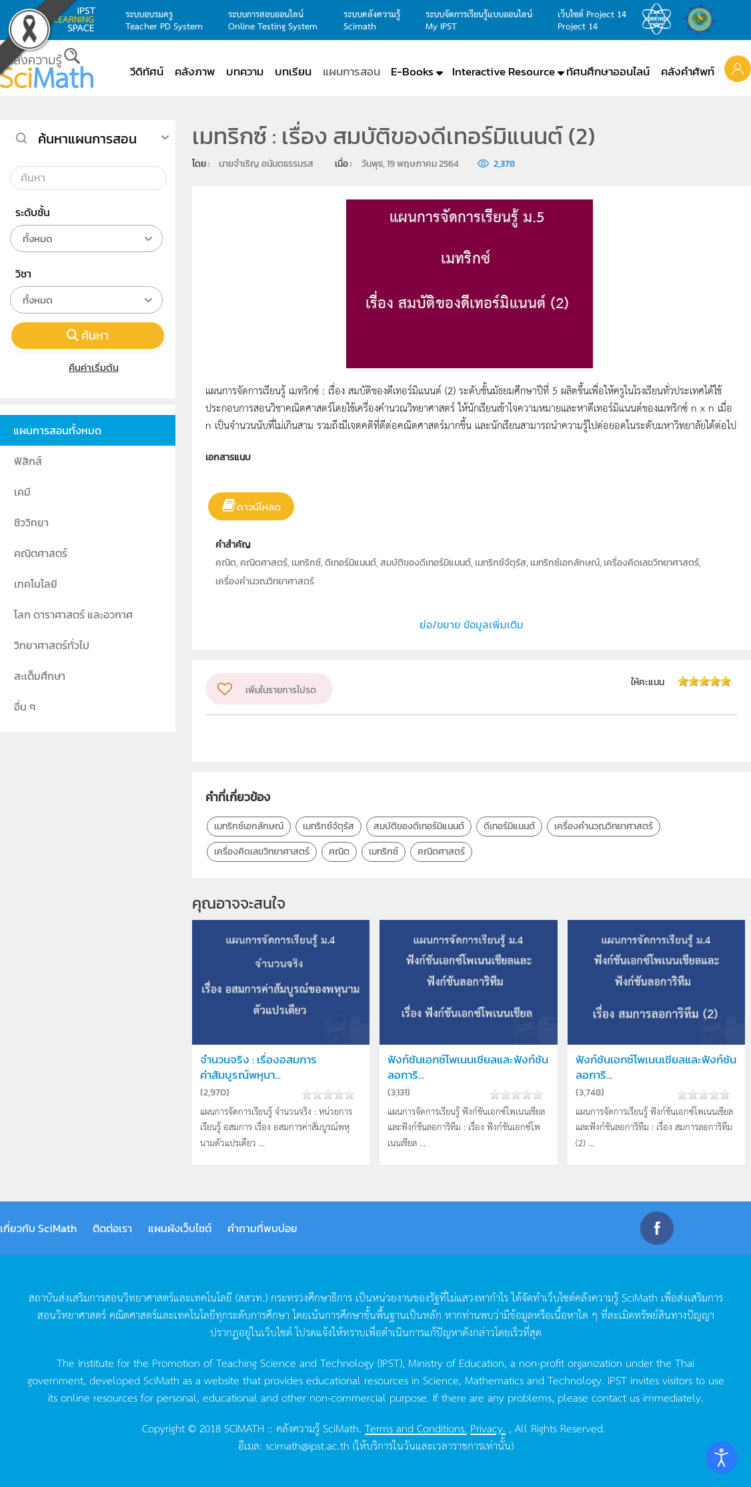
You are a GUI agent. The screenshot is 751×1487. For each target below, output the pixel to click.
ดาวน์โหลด (259, 506)
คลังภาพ (195, 71)
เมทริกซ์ (383, 852)
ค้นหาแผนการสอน (87, 139)
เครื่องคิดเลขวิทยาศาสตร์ (261, 852)
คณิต (339, 852)
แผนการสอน (351, 71)
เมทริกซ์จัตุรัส (328, 826)
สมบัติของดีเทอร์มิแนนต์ (418, 826)
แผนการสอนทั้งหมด (57, 430)
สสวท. (660, 19)
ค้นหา (88, 335)
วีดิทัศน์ (146, 71)
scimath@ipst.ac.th (307, 1445)
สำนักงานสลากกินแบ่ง (703, 19)
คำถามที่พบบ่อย (262, 1228)
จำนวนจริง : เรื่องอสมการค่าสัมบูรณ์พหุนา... (258, 1067)
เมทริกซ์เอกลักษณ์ (248, 826)
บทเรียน (293, 71)
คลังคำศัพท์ (687, 71)
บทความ (244, 71)
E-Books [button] (412, 71)
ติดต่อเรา (112, 1228)
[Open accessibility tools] (722, 1458)
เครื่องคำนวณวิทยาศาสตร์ (603, 826)
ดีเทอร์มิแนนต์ (509, 826)
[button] (737, 68)
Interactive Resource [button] (503, 71)
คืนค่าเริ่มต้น (88, 367)
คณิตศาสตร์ (441, 852)
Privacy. (488, 1427)
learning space (78, 19)
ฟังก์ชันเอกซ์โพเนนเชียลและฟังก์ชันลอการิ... (468, 1067)
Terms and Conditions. (416, 1427)
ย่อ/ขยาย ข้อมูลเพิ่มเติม (472, 624)
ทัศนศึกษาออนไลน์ (608, 71)
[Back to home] (46, 68)
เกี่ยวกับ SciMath (38, 1228)
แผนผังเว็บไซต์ (179, 1228)
